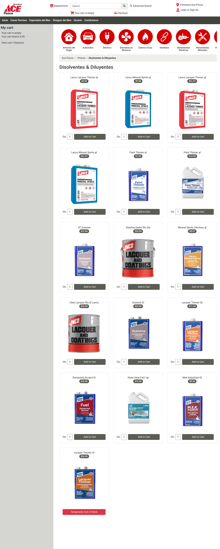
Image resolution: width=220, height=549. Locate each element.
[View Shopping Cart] (82, 13)
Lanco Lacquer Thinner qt (84, 77)
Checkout (19, 42)
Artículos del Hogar (69, 49)
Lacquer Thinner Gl (84, 452)
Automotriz (88, 47)
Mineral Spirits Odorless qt (192, 227)
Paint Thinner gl (192, 152)
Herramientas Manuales (202, 49)
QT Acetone (84, 227)
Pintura (81, 58)
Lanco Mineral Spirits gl (84, 152)
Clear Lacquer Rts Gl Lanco (84, 302)
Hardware (164, 47)
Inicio (5, 20)
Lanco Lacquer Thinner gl (192, 77)
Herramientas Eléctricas (183, 49)
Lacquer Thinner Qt (192, 302)
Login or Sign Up (189, 9)
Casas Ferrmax (18, 20)
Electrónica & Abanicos (126, 49)
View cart (7, 42)
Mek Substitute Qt (192, 377)
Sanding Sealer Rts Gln (138, 227)
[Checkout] (121, 13)
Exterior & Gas (145, 47)
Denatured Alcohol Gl (84, 377)
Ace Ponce (67, 58)
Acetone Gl (138, 302)
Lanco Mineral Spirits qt (138, 77)
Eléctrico (107, 47)
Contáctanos (91, 20)
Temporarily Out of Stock (84, 511)
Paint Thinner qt (138, 152)
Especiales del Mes (39, 20)
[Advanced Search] (141, 5)
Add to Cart (90, 136)
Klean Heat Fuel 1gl (138, 377)
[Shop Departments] (59, 6)
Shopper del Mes (62, 20)
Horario (78, 20)
